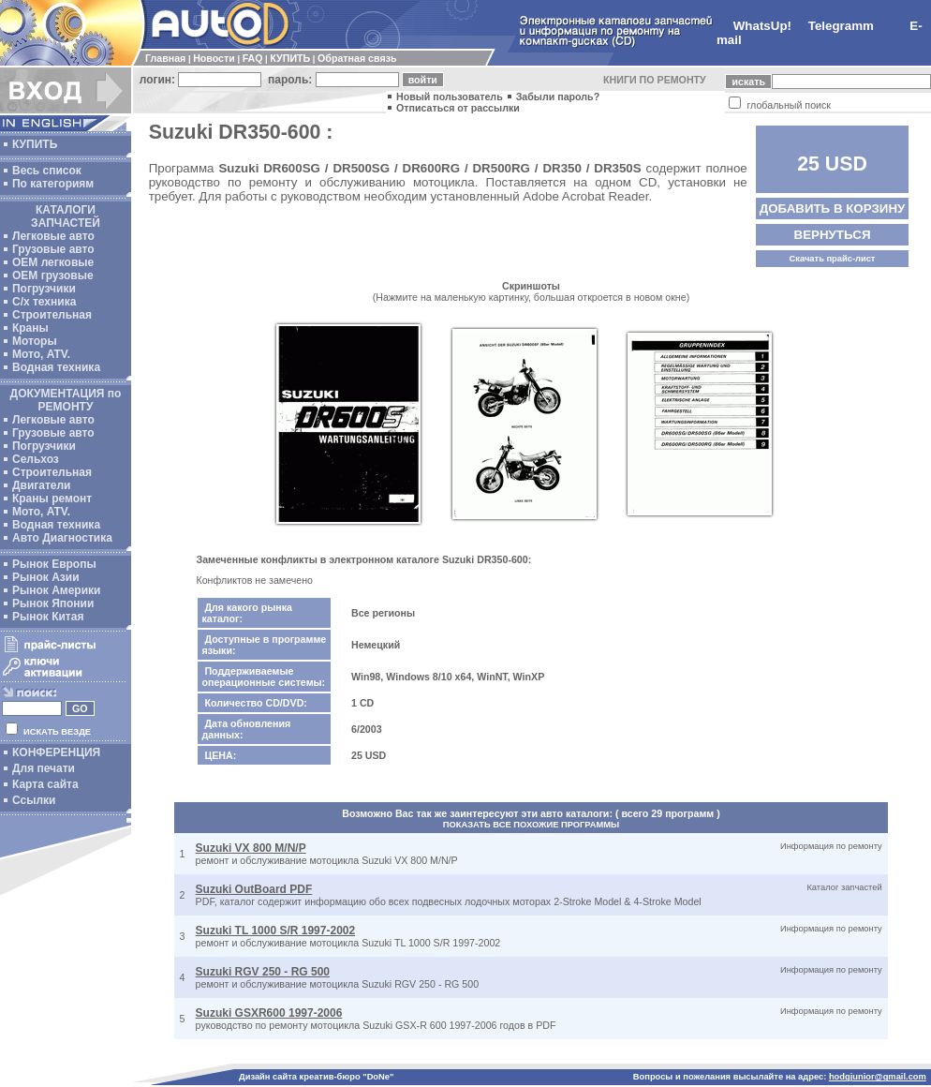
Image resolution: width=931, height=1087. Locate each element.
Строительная (52, 314)
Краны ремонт (52, 498)
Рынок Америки (56, 590)
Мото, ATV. (41, 354)
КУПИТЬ (290, 58)
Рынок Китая (47, 616)
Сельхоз (35, 459)
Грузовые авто (53, 249)
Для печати (43, 768)
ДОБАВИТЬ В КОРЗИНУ (833, 208)
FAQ (253, 58)
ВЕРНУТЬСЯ (832, 235)
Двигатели (41, 485)
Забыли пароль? (558, 96)
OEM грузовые (53, 275)
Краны (30, 328)
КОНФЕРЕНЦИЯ (56, 752)
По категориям (53, 183)
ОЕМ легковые (53, 262)
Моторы (34, 341)
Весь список (46, 170)
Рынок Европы (54, 564)
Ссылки (33, 800)
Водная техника (56, 367)
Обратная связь (357, 58)
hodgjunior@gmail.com (877, 1076)
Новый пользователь (449, 96)
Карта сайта (45, 784)
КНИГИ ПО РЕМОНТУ (654, 79)
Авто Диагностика (62, 537)
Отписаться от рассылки (458, 107)
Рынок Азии (46, 577)
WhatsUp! (762, 26)
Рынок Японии (53, 603)
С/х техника (44, 301)
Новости (214, 58)
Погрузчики (44, 288)
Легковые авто (53, 236)
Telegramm (841, 26)
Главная (165, 58)
